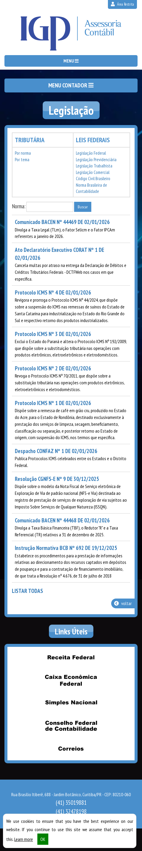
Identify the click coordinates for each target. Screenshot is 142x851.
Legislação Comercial (92, 172)
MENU (71, 61)
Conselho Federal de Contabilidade (71, 725)
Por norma (23, 153)
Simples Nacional (71, 702)
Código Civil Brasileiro (93, 178)
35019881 (71, 803)
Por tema (22, 159)
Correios (71, 748)
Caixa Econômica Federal (71, 680)
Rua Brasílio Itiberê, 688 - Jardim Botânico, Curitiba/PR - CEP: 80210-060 (71, 794)
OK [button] (42, 839)
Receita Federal (71, 657)
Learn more (23, 839)
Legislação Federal (91, 153)
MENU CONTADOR (71, 85)
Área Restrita (122, 4)
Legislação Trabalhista (94, 166)
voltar (123, 603)
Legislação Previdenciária (96, 159)
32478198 (71, 811)
